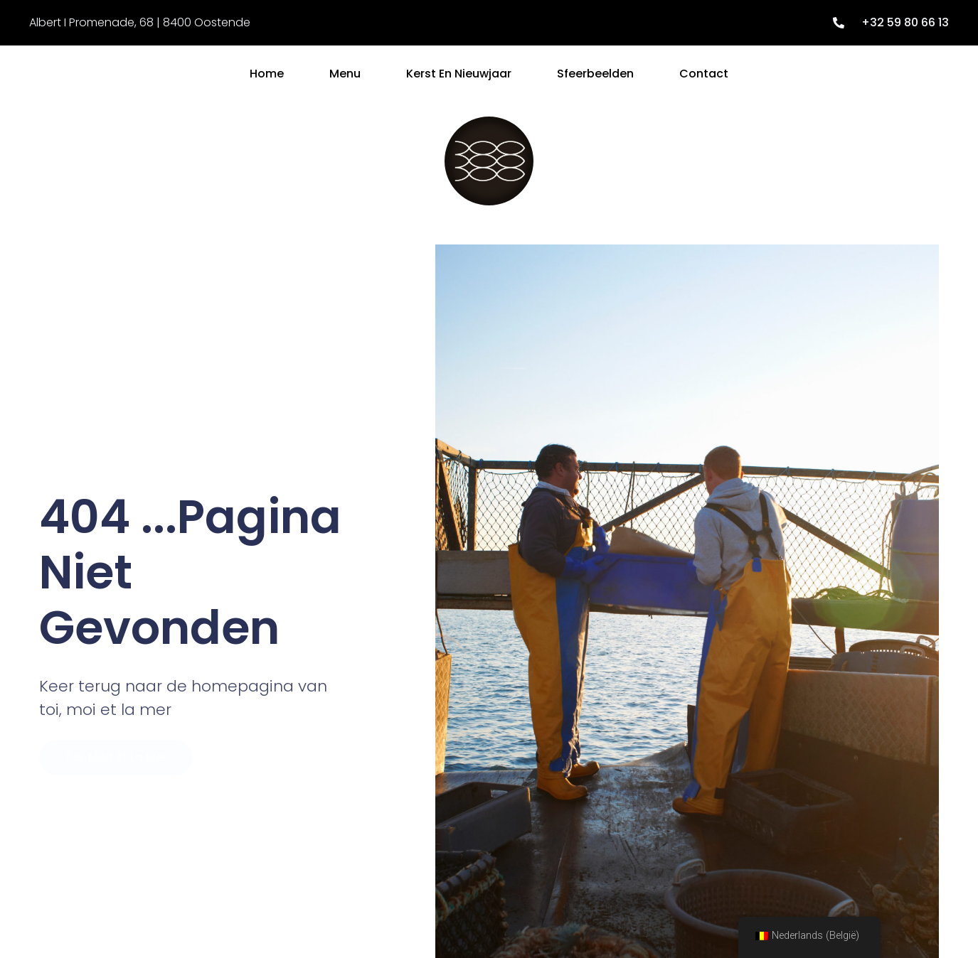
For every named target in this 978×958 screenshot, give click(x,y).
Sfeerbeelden (595, 73)
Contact (703, 73)
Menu (345, 73)
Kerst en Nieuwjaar (458, 73)
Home (267, 73)
